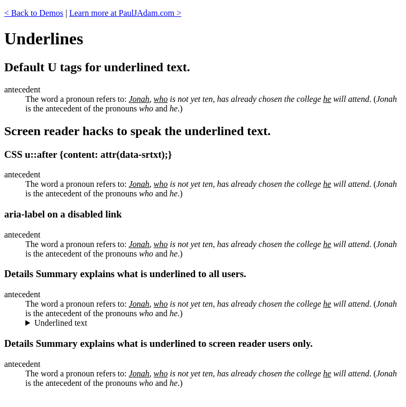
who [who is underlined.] (161, 244)
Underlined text (60, 322)
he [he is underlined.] (327, 244)
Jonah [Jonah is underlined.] (139, 244)
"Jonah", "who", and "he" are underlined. (213, 323)
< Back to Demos (33, 12)
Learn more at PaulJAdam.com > (125, 12)
